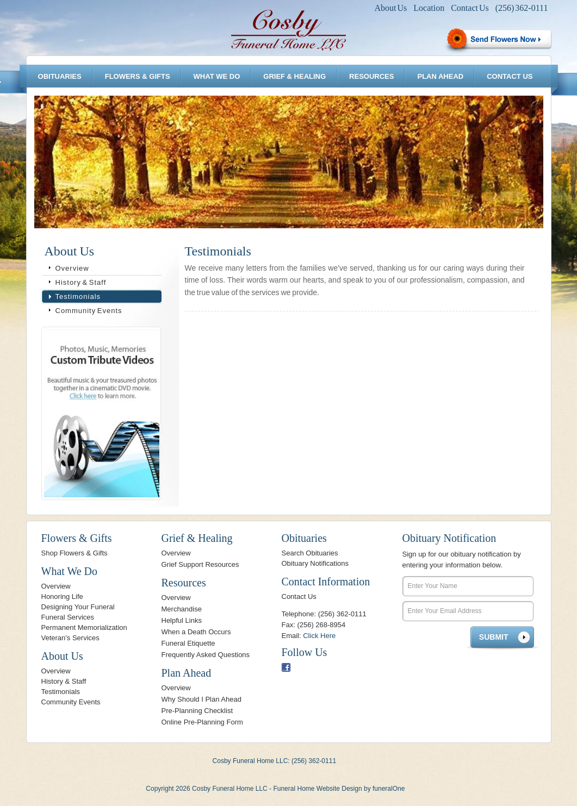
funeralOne (389, 788)
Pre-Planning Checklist (197, 711)
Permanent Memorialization (84, 627)
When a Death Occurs (196, 632)
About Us (391, 8)
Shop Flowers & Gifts (74, 553)
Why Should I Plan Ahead (201, 699)
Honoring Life (62, 596)
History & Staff (81, 282)
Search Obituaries (310, 553)
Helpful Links (182, 620)
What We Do (217, 76)
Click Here (319, 636)
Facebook (286, 667)
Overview (72, 268)
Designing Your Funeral (78, 607)
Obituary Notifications (315, 563)
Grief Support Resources (200, 564)
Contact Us (470, 8)
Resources (371, 76)
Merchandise (182, 609)
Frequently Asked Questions (206, 655)
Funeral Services (68, 617)
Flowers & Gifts (137, 76)
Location (428, 8)
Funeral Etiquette (188, 643)
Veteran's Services (70, 638)
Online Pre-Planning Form (202, 722)
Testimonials (78, 296)
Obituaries (60, 76)
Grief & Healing (294, 76)
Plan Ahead (440, 76)
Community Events (88, 311)
